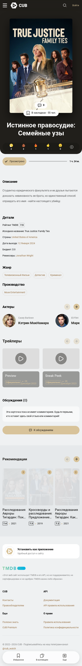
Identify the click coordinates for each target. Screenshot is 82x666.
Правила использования (57, 615)
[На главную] (19, 5)
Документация (51, 593)
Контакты (7, 593)
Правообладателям (13, 598)
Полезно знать (10, 615)
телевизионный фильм (16, 275)
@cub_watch (9, 641)
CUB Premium (9, 620)
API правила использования (58, 598)
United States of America (24, 237)
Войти (75, 5)
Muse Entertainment (14, 292)
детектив (40, 275)
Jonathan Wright (24, 255)
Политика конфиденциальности (61, 620)
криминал (55, 275)
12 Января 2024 (26, 243)
